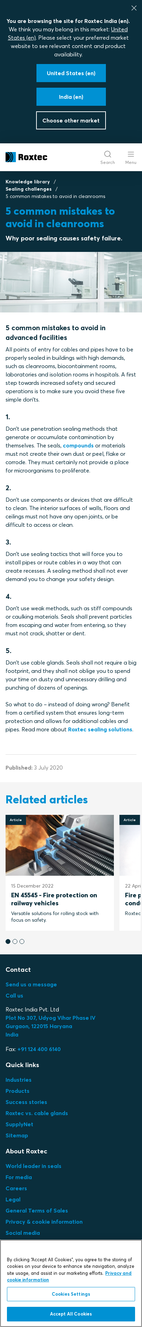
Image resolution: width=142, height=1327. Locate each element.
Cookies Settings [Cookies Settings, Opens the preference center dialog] (71, 1294)
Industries (19, 1079)
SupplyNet (19, 1124)
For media (19, 1177)
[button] (8, 941)
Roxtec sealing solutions (100, 729)
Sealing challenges (29, 189)
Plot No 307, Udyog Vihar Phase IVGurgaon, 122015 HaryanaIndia (50, 1026)
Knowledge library (28, 181)
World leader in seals (33, 1165)
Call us (14, 995)
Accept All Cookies (71, 1314)
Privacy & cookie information (44, 1221)
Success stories (26, 1101)
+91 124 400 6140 (39, 1049)
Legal (13, 1199)
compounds (78, 445)
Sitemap (17, 1135)
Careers (16, 1188)
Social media (23, 1232)
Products (18, 1090)
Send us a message (31, 984)
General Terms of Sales (37, 1210)
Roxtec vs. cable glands (37, 1113)
